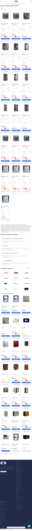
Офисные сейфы (18, 467)
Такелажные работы (3, 512)
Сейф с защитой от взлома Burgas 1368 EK (12, 263)
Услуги (1, 506)
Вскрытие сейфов (2, 515)
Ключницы (17, 495)
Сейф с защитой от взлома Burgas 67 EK (20, 241)
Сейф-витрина (18, 491)
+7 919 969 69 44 (19, 504)
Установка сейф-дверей (3, 519)
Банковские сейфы (18, 487)
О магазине (1, 507)
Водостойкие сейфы (18, 475)
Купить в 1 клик (5, 71)
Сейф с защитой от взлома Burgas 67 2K (10, 241)
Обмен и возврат (2, 523)
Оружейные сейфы (18, 466)
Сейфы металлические (19, 483)
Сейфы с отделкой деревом (19, 479)
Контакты (1, 503)
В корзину (5, 38)
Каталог (1, 511)
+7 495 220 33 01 (19, 503)
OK (23, 527)
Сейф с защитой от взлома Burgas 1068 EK (16, 248)
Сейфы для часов (18, 484)
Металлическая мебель (19, 480)
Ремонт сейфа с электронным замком (5, 520)
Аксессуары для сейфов (19, 496)
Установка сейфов (2, 516)
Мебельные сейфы (18, 470)
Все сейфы (17, 463)
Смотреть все (28, 268)
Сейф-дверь (17, 492)
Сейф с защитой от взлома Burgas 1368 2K (22, 263)
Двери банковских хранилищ (19, 488)
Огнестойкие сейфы (18, 474)
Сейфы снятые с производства (20, 499)
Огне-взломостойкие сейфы (19, 471)
